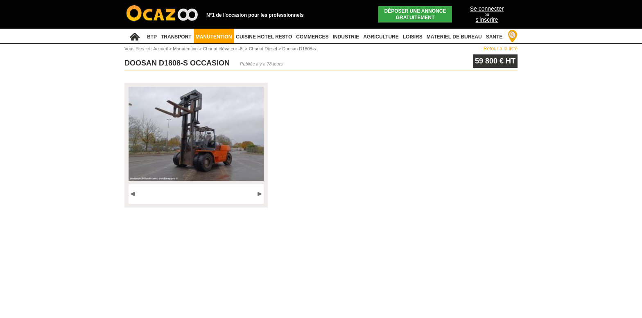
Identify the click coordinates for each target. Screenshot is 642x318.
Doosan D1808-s (299, 48)
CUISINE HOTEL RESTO (264, 37)
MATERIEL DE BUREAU (454, 37)
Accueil (160, 48)
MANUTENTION (214, 37)
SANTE (494, 37)
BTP (152, 37)
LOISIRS (413, 37)
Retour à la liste (501, 49)
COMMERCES (312, 37)
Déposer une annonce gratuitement (415, 14)
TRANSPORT (176, 37)
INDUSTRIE (346, 37)
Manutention (186, 48)
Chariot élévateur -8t (224, 48)
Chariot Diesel (263, 48)
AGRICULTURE (380, 37)
